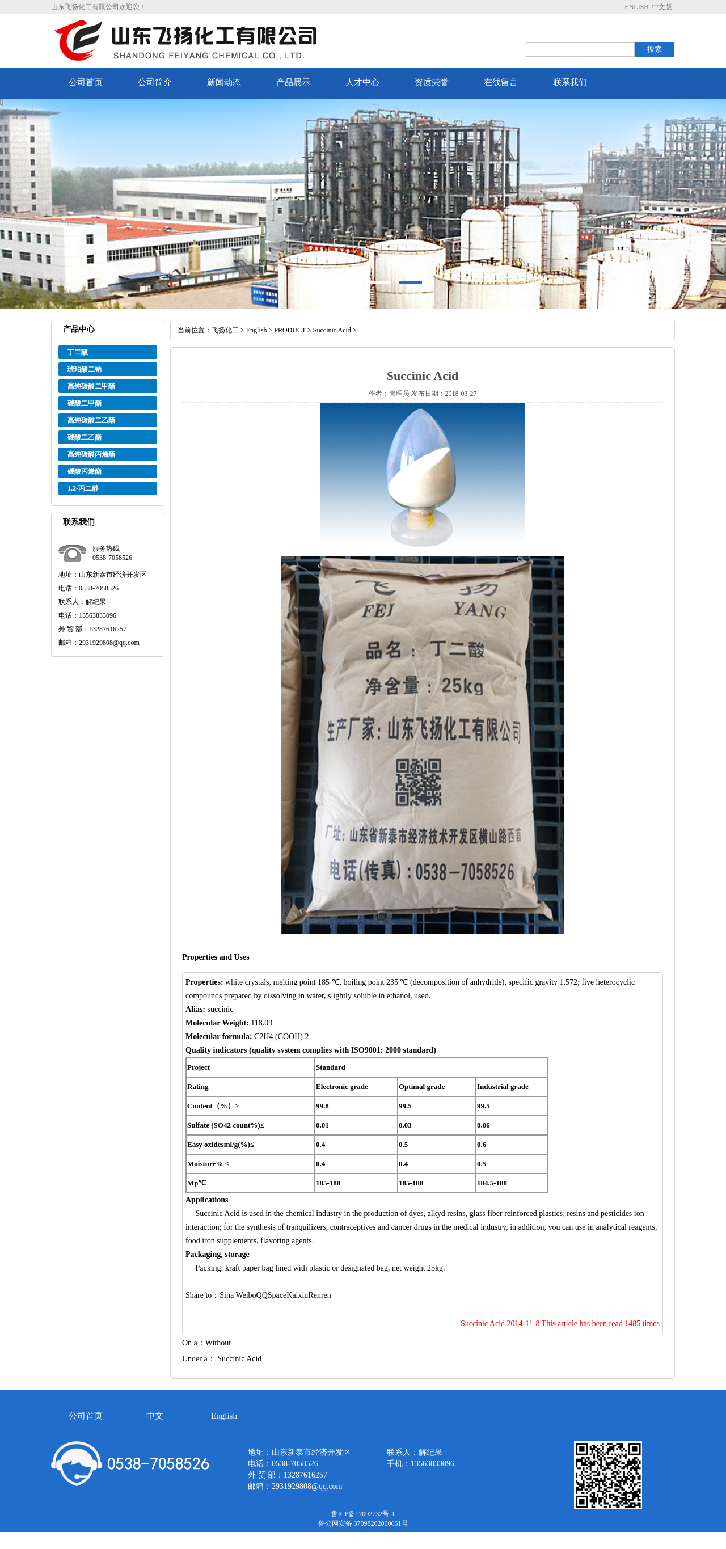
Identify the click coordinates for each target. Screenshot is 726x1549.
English (256, 330)
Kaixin (297, 1295)
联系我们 (570, 82)
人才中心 (362, 82)
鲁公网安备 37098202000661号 (363, 1523)
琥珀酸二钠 (84, 369)
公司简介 (155, 82)
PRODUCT (290, 330)
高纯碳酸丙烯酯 (91, 454)
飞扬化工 (225, 330)
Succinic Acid (332, 330)
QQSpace (271, 1295)
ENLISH (636, 7)
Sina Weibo (238, 1295)
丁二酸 (77, 352)
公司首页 (86, 82)
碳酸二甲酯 (84, 403)
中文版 (662, 7)
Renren (319, 1295)
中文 (154, 1415)
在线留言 (501, 82)
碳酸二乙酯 (84, 437)
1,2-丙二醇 (83, 488)
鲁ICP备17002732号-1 (363, 1514)
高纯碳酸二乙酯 (91, 420)
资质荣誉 (432, 82)
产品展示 (293, 82)
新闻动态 (224, 82)
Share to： (202, 1295)
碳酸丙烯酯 (84, 471)
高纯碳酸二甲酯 (91, 386)
